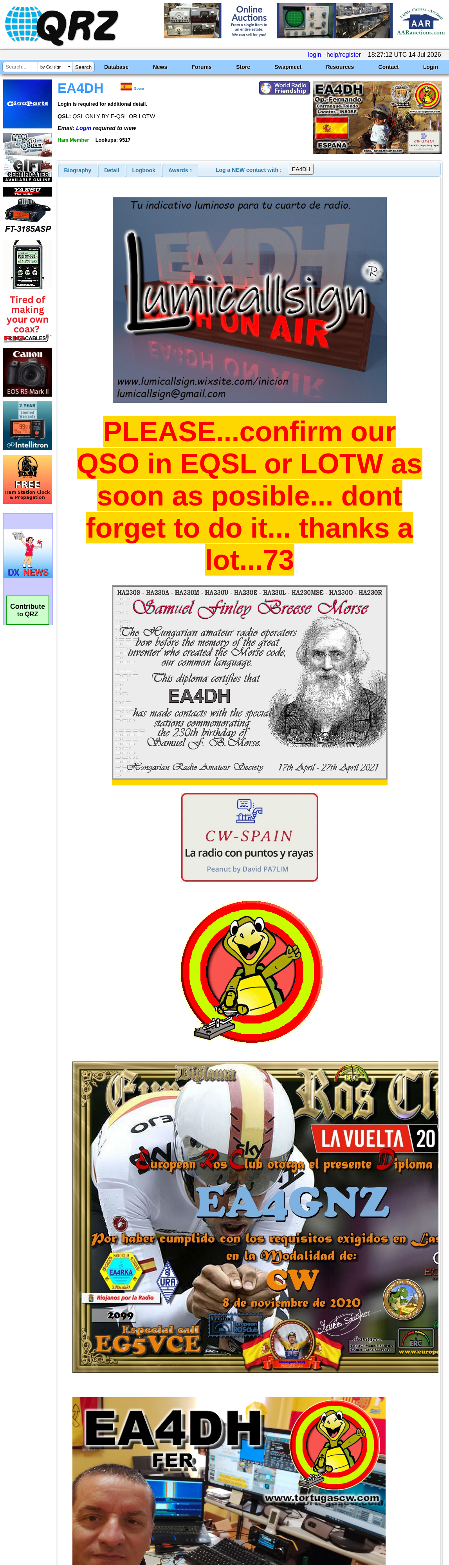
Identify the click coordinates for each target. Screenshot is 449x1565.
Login (430, 67)
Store (243, 67)
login (314, 54)
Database (116, 67)
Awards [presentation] (180, 170)
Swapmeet (287, 67)
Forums (202, 67)
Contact (389, 67)
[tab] (77, 170)
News (160, 67)
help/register (343, 54)
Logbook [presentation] (143, 170)
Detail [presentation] (111, 170)
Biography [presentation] (78, 170)
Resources (340, 67)
